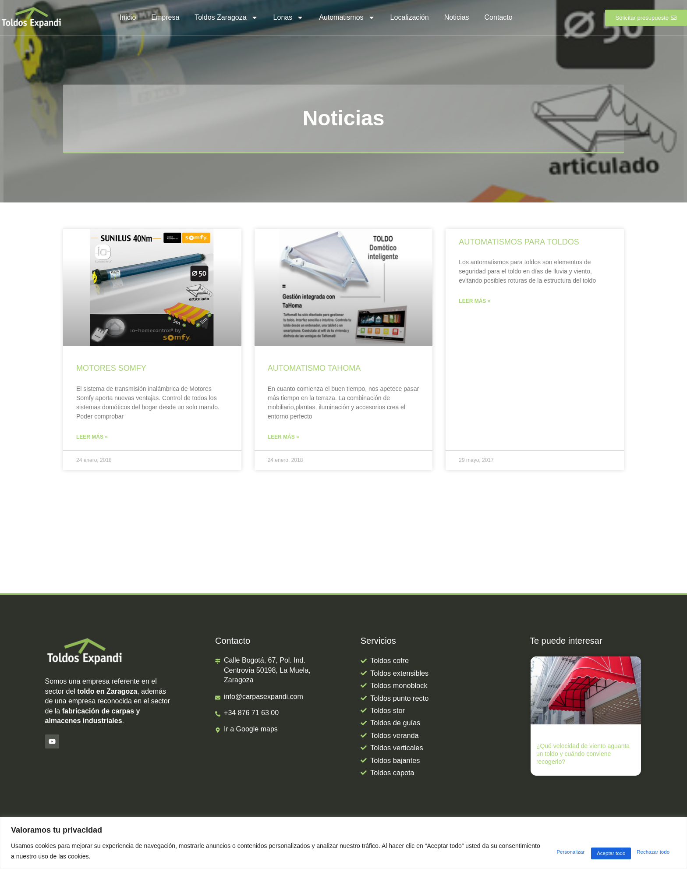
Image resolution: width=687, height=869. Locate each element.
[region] (343, 843)
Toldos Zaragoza (226, 17)
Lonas (288, 17)
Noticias (456, 17)
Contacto (499, 17)
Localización (409, 17)
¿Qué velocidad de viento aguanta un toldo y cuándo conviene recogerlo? (583, 754)
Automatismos (347, 17)
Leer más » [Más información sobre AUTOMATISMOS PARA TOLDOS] (474, 301)
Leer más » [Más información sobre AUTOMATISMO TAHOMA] (283, 437)
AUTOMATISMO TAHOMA (314, 368)
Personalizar (524, 851)
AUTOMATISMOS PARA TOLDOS (519, 242)
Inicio (128, 17)
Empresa (165, 17)
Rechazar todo (586, 851)
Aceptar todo (648, 851)
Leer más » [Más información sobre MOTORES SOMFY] (92, 437)
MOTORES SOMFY (111, 368)
